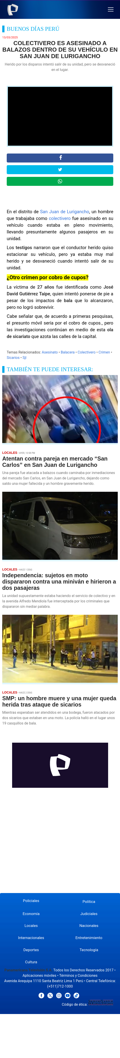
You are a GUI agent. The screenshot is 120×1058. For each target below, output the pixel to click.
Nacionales (88, 925)
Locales (31, 925)
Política (89, 901)
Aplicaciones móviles (39, 975)
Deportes (31, 950)
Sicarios (13, 358)
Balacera (68, 352)
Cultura (31, 962)
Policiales (31, 900)
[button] (110, 9)
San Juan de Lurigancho (64, 211)
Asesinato (50, 352)
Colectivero (87, 352)
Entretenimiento (88, 937)
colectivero (60, 218)
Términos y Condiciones (78, 975)
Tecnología (89, 950)
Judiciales (89, 913)
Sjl (24, 358)
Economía (31, 913)
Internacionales (31, 937)
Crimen (104, 352)
